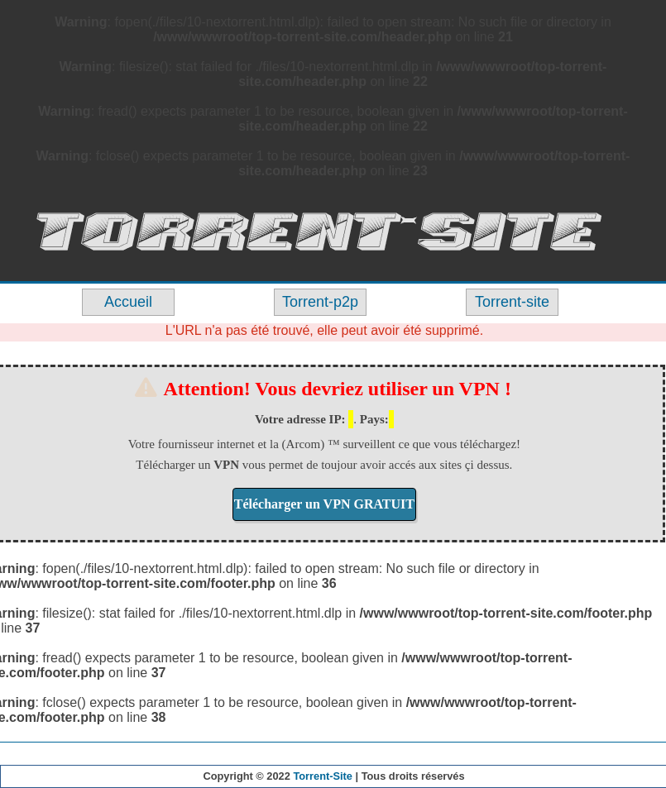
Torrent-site (512, 302)
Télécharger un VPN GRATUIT (324, 504)
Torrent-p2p (320, 302)
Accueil (128, 302)
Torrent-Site (322, 776)
